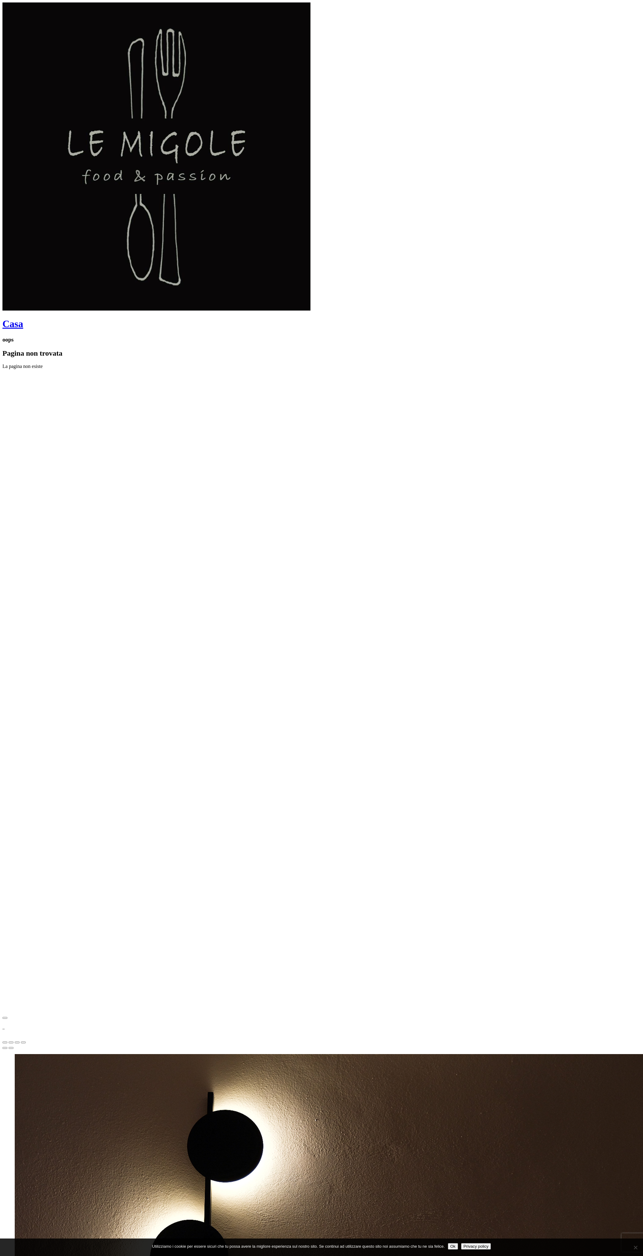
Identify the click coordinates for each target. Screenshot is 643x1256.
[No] (635, 1247)
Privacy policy (476, 1246)
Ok (453, 1246)
